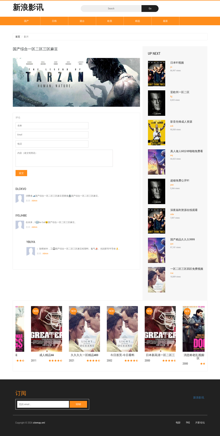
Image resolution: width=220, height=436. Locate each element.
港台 (82, 21)
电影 (178, 422)
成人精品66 (72, 355)
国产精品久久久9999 (182, 239)
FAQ (188, 422)
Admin (34, 200)
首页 (17, 36)
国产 (26, 21)
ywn (172, 184)
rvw (171, 273)
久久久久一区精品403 (110, 355)
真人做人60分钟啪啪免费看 (186, 151)
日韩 (54, 21)
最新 (165, 21)
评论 (18, 117)
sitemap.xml (39, 423)
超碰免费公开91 (179, 180)
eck (171, 126)
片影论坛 (200, 422)
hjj (171, 96)
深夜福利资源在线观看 (184, 210)
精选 (137, 21)
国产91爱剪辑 (34, 355)
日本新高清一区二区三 (185, 355)
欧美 (109, 21)
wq (171, 155)
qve (171, 243)
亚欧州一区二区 (179, 92)
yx (171, 67)
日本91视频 (177, 62)
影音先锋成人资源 (181, 121)
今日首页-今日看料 (148, 355)
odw (172, 214)
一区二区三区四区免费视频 (186, 268)
